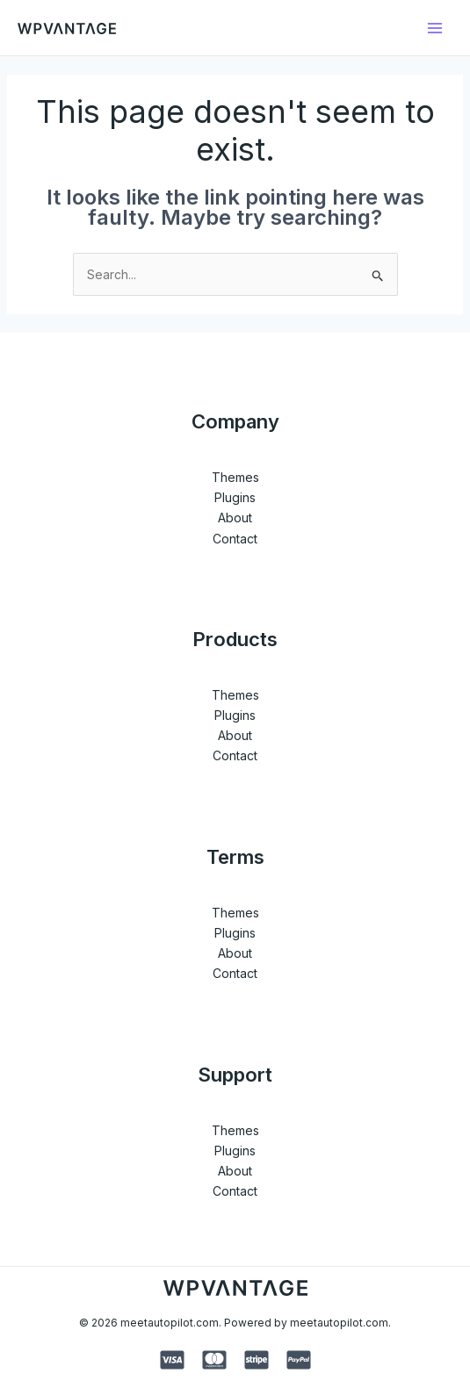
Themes (235, 477)
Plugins (235, 497)
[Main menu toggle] (434, 28)
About (235, 517)
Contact (235, 538)
